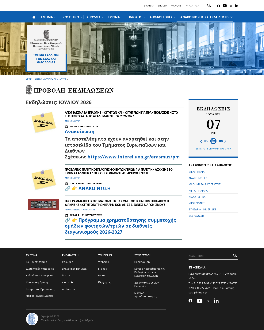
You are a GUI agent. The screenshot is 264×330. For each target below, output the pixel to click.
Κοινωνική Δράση (37, 282)
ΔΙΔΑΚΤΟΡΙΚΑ (197, 197)
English (162, 5)
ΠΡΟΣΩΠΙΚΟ (69, 17)
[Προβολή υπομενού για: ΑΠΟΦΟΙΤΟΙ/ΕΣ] (175, 17)
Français (176, 5)
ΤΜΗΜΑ (47, 17)
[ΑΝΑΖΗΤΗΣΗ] (199, 6)
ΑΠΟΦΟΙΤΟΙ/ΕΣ (161, 17)
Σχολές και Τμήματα (74, 268)
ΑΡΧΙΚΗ (29, 79)
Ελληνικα (149, 5)
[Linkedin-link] (236, 6)
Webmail (103, 262)
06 (204, 141)
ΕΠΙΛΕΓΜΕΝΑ (197, 171)
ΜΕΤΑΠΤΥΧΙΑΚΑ (198, 190)
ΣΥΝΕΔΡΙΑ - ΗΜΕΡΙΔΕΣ (202, 209)
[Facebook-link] (218, 6)
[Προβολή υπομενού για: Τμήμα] (55, 17)
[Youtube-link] (225, 6)
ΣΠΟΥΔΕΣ (94, 17)
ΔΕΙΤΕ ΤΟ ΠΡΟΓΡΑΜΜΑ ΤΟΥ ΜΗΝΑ (213, 148)
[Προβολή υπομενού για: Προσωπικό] (81, 17)
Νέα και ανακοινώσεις (39, 295)
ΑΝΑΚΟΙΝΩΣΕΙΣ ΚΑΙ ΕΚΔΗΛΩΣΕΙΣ (204, 17)
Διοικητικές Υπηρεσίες (40, 268)
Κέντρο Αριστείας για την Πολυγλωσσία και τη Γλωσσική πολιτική (150, 272)
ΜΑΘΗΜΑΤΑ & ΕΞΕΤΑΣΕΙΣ (205, 184)
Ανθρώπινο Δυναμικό (39, 275)
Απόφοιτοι (68, 289)
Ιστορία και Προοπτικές (40, 289)
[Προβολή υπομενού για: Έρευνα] (122, 17)
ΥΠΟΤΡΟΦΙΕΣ (197, 203)
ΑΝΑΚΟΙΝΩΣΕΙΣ (198, 178)
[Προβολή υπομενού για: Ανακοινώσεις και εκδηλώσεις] (231, 17)
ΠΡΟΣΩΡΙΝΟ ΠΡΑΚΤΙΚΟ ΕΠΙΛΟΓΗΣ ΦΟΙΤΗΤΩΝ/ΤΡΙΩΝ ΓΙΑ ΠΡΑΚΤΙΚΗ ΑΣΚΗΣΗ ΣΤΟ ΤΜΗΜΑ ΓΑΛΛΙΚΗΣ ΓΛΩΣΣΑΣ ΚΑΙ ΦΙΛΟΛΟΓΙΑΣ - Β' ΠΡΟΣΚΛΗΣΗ (121, 171)
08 (222, 141)
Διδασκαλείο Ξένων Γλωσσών (146, 284)
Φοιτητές (68, 282)
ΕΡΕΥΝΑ (114, 17)
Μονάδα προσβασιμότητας (145, 294)
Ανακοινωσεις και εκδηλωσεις (50, 79)
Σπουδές (67, 262)
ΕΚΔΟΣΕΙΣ (135, 17)
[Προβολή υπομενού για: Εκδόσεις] (144, 17)
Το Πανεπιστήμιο (36, 262)
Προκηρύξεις (142, 262)
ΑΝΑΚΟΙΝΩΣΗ (94, 188)
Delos (101, 275)
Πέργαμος (104, 282)
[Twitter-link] (231, 6)
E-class (102, 268)
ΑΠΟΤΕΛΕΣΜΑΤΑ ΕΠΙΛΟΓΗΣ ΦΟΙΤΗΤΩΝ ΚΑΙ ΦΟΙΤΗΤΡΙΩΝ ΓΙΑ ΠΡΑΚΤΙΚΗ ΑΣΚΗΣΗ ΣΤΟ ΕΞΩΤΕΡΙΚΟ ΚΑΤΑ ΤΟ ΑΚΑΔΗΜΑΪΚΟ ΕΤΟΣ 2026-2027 (121, 114)
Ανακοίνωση (79, 131)
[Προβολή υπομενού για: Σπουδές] (103, 17)
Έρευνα (66, 275)
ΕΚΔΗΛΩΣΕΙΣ (197, 215)
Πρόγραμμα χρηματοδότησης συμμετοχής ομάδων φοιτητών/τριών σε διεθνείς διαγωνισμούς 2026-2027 (120, 226)
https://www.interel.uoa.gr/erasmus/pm (133, 156)
